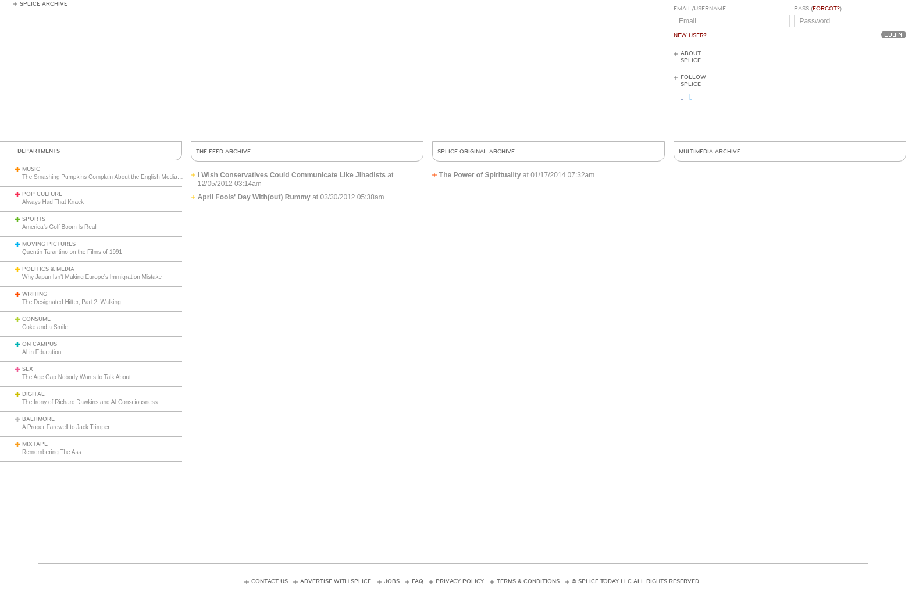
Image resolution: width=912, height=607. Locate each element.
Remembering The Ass (51, 452)
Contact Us (269, 581)
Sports (33, 219)
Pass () (818, 8)
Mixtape (35, 444)
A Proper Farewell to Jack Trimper (66, 427)
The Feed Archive (223, 151)
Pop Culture (42, 194)
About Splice (691, 57)
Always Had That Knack (53, 202)
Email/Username (700, 8)
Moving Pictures (49, 244)
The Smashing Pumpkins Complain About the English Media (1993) (109, 177)
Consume (36, 319)
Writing (34, 294)
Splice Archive (43, 4)
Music (31, 169)
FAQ (417, 581)
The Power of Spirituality (480, 175)
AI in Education (41, 352)
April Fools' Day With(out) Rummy (254, 197)
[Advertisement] (853, 93)
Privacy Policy (460, 581)
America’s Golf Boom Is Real (59, 227)
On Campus (39, 344)
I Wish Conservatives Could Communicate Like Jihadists (292, 175)
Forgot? (826, 8)
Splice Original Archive (476, 151)
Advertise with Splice (335, 581)
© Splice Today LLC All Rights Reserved (635, 581)
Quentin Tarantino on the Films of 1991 (72, 252)
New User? (690, 35)
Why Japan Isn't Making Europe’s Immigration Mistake (92, 277)
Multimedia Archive (709, 151)
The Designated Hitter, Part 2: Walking (71, 302)
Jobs (392, 581)
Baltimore (38, 419)
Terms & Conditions (528, 581)
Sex (27, 369)
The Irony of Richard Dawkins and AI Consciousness (90, 402)
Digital (33, 394)
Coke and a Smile (45, 327)
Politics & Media (48, 269)
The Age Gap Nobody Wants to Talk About (76, 377)
